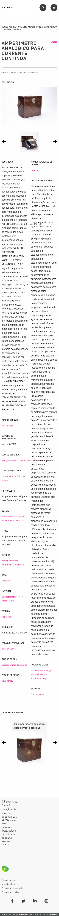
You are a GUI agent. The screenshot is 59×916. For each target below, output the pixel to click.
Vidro (11, 600)
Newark (34, 170)
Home (4, 27)
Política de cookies (10, 892)
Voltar (54, 42)
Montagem (7, 617)
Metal (21, 596)
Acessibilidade (8, 884)
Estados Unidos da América (14, 665)
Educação (6, 805)
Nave (4, 823)
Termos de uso (8, 880)
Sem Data (6, 580)
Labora (5, 819)
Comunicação (37, 694)
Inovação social (9, 809)
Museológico (7, 425)
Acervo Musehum (17, 27)
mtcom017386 (8, 649)
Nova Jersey (7, 681)
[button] (4, 141)
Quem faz (6, 813)
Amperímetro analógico (42, 670)
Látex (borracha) (9, 596)
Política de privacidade (12, 888)
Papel (4, 600)
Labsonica (7, 827)
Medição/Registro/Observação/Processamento (23, 460)
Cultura (5, 801)
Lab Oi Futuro (8, 834)
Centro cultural (9, 830)
